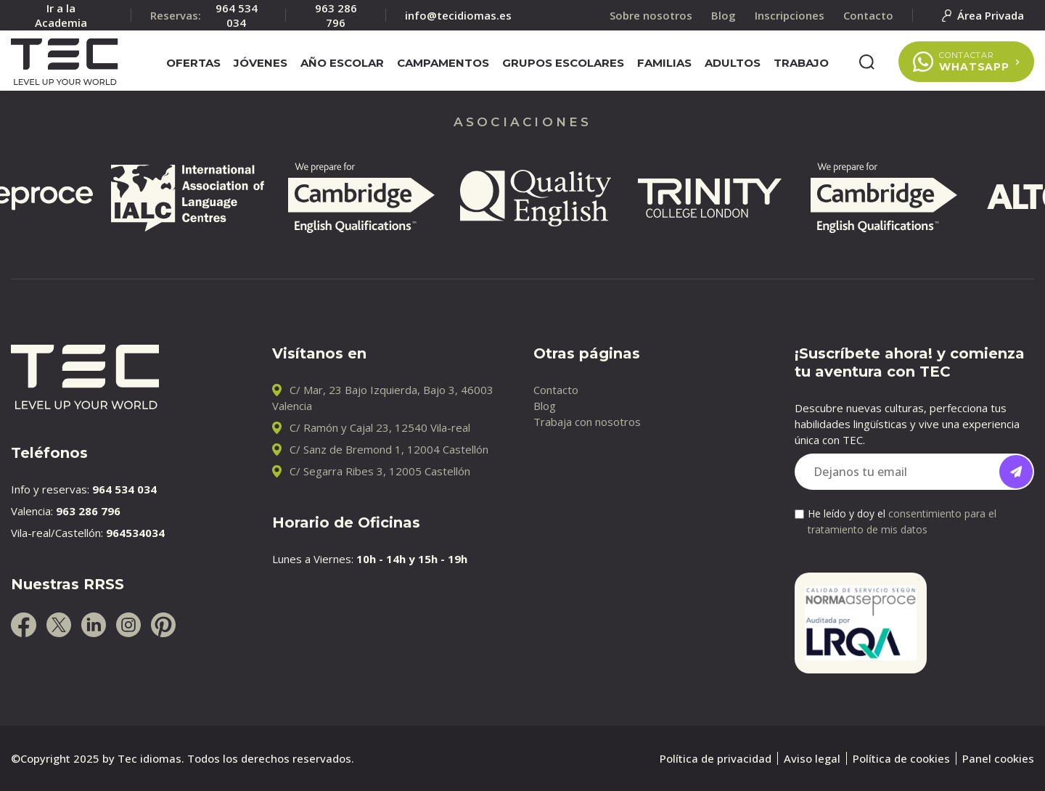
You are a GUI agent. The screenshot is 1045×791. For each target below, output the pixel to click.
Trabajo (801, 63)
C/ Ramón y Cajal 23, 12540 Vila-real (380, 427)
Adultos (733, 63)
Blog (544, 405)
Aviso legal (812, 758)
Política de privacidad (715, 758)
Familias (664, 63)
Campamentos (443, 63)
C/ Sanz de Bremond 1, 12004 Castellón (389, 449)
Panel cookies (998, 758)
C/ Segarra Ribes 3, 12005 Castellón (380, 471)
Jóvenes (260, 63)
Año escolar (342, 63)
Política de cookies (901, 758)
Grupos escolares (563, 63)
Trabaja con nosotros (587, 421)
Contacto (555, 389)
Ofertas (193, 63)
